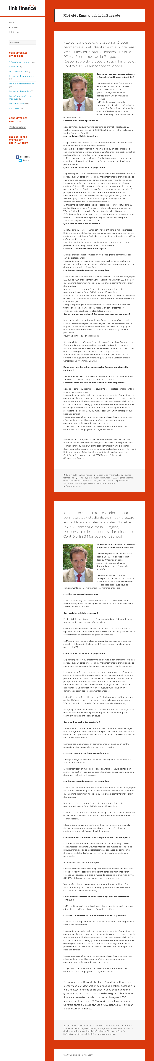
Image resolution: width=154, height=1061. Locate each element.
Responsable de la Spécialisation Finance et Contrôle (101, 1031)
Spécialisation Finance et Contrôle (99, 483)
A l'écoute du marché (19, 62)
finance (73, 480)
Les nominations (17, 103)
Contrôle (82, 478)
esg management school (105, 1028)
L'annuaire (14, 66)
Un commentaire (108, 1034)
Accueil (12, 22)
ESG (114, 478)
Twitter (24, 160)
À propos (13, 27)
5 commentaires (73, 486)
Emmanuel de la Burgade (99, 478)
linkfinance (86, 475)
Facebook (23, 157)
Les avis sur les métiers (20, 91)
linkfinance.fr (15, 32)
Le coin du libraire (17, 71)
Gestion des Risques (88, 480)
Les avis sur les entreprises (21, 76)
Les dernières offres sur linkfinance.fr (18, 140)
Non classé (14, 108)
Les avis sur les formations (21, 84)
